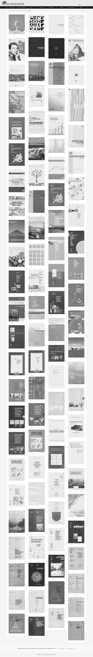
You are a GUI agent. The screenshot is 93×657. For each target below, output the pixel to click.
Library (81, 7)
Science (32, 8)
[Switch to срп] (84, 10)
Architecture (51, 8)
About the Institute (22, 8)
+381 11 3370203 (66, 648)
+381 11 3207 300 (58, 648)
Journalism (42, 8)
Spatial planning (71, 7)
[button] (80, 5)
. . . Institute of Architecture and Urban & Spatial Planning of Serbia (17, 10)
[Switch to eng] (81, 10)
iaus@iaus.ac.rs (73, 648)
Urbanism (61, 8)
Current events (12, 8)
